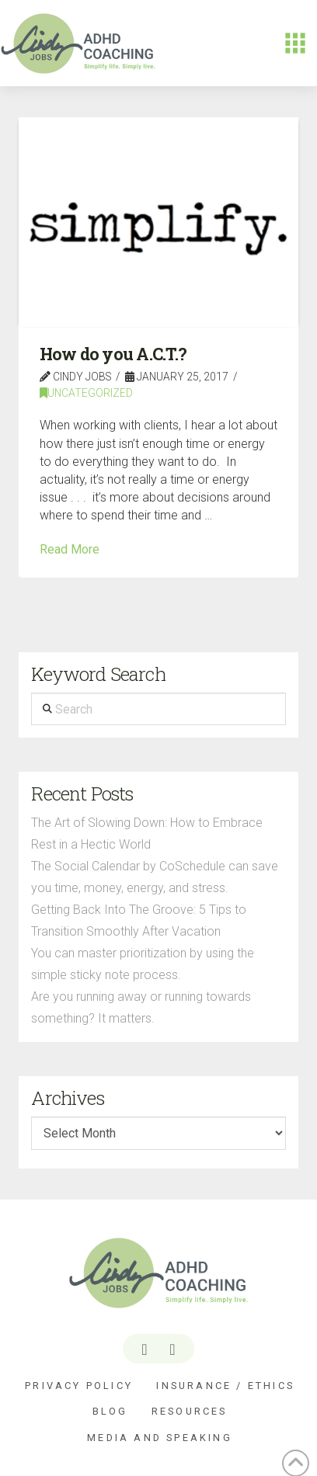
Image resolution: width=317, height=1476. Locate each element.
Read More (69, 549)
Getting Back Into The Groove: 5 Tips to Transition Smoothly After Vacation (138, 920)
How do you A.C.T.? (113, 354)
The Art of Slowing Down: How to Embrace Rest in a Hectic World (147, 833)
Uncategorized (86, 393)
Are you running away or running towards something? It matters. (141, 1007)
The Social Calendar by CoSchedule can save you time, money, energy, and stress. (154, 877)
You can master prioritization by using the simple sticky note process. (142, 964)
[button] (295, 43)
